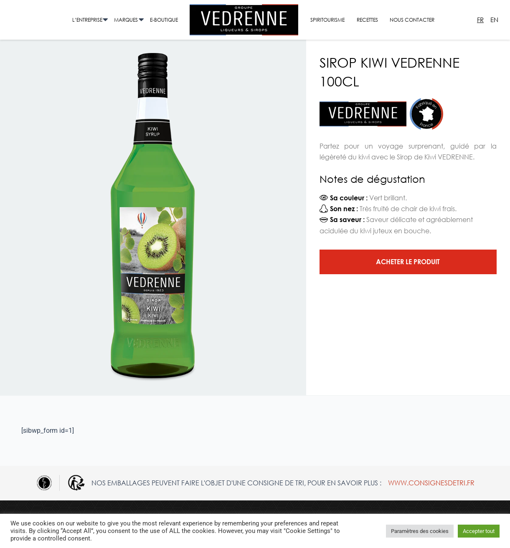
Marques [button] (126, 19)
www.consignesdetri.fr (431, 482)
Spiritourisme (327, 19)
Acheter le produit (408, 261)
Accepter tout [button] (479, 531)
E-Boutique (164, 19)
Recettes (367, 19)
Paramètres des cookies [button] (420, 531)
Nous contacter (412, 19)
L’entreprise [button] (87, 19)
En (494, 19)
